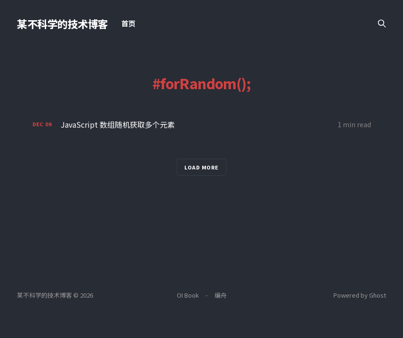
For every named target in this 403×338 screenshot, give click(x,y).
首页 (128, 23)
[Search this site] (382, 23)
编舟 (220, 295)
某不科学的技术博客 (62, 23)
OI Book (188, 295)
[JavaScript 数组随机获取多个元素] (201, 125)
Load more (201, 167)
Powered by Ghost (359, 295)
